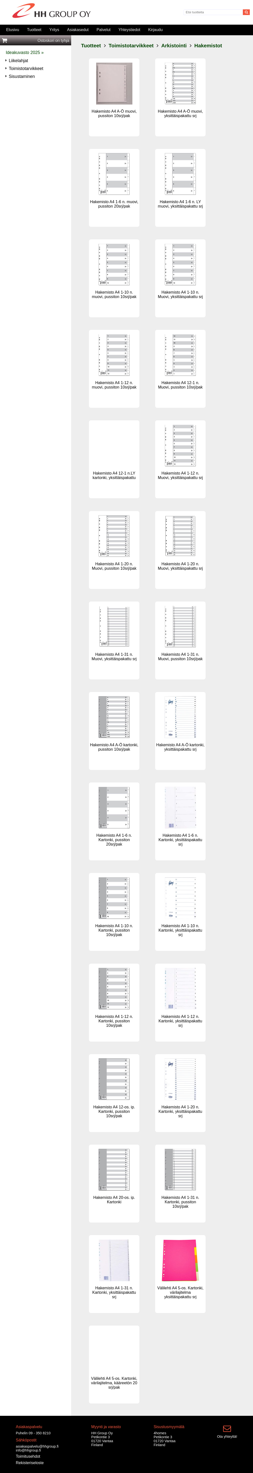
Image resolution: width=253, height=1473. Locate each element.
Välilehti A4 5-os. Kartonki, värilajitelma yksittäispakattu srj (180, 1292)
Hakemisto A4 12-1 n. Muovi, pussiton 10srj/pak (180, 385)
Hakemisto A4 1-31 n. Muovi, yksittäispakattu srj (114, 656)
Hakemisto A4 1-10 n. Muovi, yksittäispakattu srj (180, 294)
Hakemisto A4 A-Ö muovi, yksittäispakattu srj (180, 113)
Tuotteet (34, 30)
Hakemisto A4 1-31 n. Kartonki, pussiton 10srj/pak (180, 1201)
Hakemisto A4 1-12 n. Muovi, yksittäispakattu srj (180, 475)
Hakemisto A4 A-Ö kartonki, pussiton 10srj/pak (114, 747)
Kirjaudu (155, 30)
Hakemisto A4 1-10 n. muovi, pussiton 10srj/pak (114, 294)
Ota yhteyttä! (227, 1436)
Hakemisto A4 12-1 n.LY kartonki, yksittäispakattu (114, 475)
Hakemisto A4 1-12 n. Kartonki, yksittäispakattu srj (180, 1021)
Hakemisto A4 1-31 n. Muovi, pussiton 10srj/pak (180, 656)
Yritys (54, 30)
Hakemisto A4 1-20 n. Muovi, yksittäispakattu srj (180, 566)
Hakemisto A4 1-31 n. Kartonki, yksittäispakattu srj (114, 1292)
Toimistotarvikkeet (131, 45)
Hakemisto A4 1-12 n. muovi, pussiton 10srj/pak (114, 385)
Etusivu (12, 30)
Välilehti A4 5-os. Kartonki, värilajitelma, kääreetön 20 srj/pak (114, 1382)
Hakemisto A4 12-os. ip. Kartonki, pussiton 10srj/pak (114, 1111)
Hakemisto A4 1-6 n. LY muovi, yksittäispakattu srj (180, 204)
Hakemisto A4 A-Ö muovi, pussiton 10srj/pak (114, 113)
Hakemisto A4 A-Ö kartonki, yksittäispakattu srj (180, 747)
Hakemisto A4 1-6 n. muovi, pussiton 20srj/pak (114, 204)
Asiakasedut (77, 30)
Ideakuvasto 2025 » (25, 52)
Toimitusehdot (28, 1456)
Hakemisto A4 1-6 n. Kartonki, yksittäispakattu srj (180, 839)
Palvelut (104, 30)
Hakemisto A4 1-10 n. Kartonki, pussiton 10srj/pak (114, 930)
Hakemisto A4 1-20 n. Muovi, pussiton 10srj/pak (114, 566)
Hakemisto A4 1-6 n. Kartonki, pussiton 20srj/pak (114, 839)
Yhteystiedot (129, 30)
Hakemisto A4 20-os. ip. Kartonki (114, 1199)
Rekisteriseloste (30, 1463)
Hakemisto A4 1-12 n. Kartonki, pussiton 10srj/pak (114, 1021)
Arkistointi (174, 45)
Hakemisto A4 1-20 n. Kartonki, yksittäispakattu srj (180, 1111)
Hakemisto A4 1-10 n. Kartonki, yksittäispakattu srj (180, 930)
